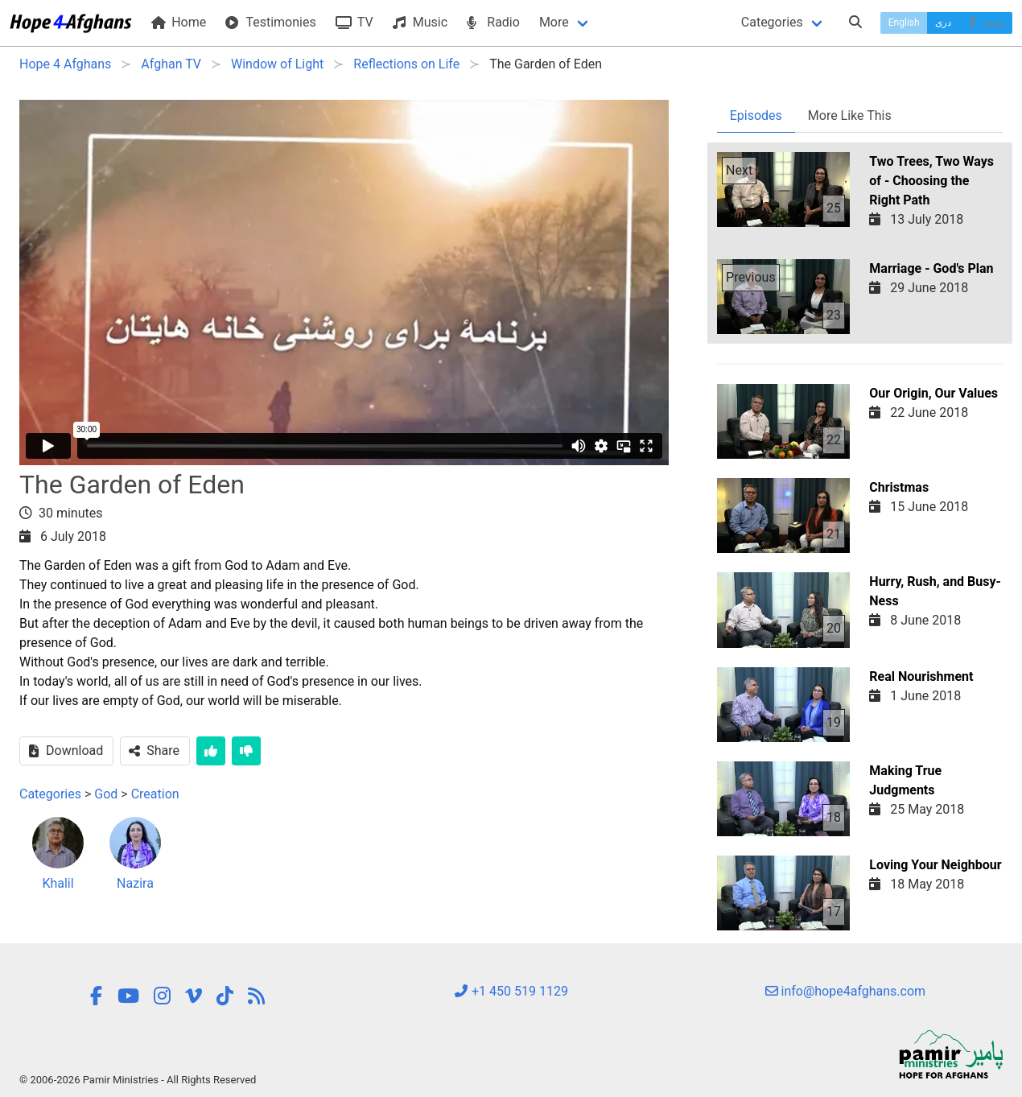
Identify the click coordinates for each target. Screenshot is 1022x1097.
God (105, 794)
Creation (155, 794)
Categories (772, 22)
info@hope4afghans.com (845, 991)
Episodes (756, 115)
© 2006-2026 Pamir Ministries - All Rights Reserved (137, 1080)
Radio (493, 22)
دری (943, 22)
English (904, 22)
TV (354, 22)
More (554, 22)
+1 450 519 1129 (511, 991)
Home (178, 22)
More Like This (850, 115)
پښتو (985, 22)
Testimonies (270, 22)
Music (420, 22)
